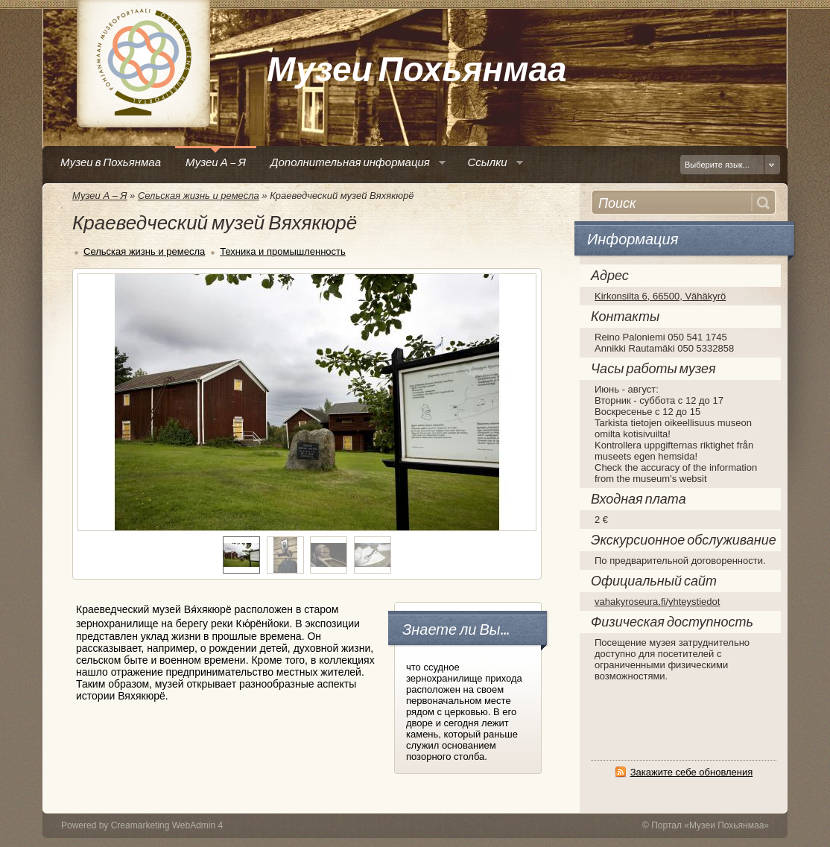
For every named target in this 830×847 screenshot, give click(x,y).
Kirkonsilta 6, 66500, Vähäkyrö (660, 296)
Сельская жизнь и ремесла (198, 195)
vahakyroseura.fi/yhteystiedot (657, 601)
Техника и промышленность (283, 251)
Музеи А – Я (99, 195)
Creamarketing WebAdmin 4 (167, 825)
